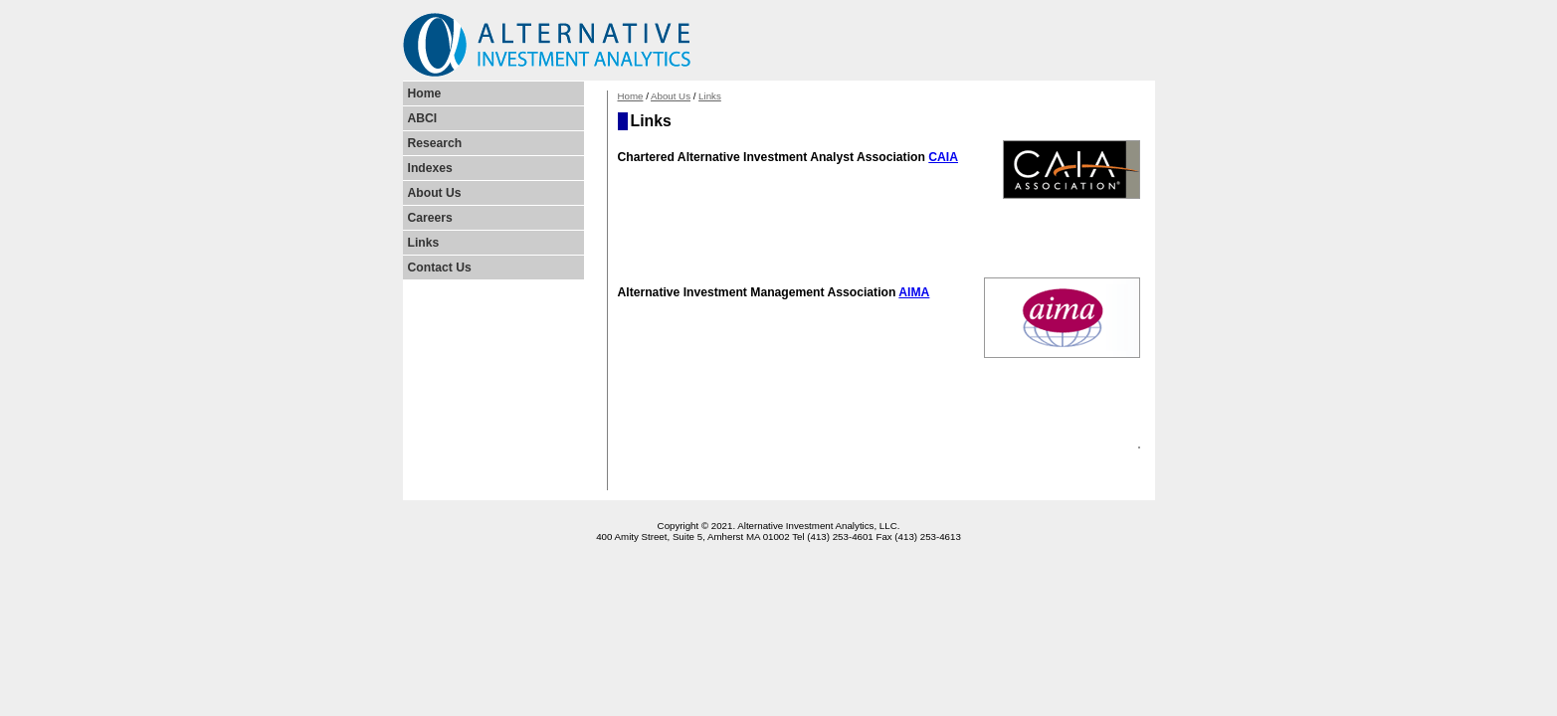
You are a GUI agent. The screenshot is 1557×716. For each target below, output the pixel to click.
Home (631, 95)
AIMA (913, 292)
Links (709, 95)
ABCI (423, 118)
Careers (430, 218)
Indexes (430, 168)
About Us (670, 95)
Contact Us (440, 267)
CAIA (943, 157)
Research (435, 143)
